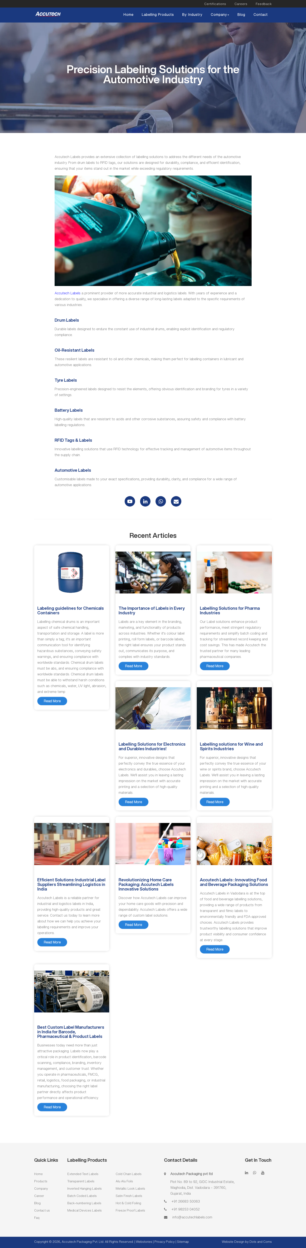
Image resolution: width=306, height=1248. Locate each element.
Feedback (264, 3)
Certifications (215, 3)
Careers (241, 3)
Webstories (144, 1241)
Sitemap (183, 1241)
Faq (36, 1217)
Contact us (42, 1210)
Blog (241, 14)
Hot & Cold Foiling (128, 1203)
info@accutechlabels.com (191, 1217)
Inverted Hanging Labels (84, 1188)
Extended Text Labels (82, 1173)
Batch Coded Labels (82, 1195)
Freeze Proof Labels (130, 1210)
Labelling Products (158, 14)
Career (39, 1195)
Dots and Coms (261, 1241)
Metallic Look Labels (130, 1188)
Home (128, 14)
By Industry (192, 14)
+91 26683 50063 (185, 1201)
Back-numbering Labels (84, 1203)
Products (40, 1181)
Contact (260, 14)
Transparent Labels (80, 1181)
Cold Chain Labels (129, 1173)
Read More (52, 701)
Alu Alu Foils (124, 1181)
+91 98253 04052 (185, 1209)
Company (41, 1188)
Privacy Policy (165, 1241)
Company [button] (220, 14)
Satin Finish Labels (129, 1195)
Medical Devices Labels (84, 1210)
